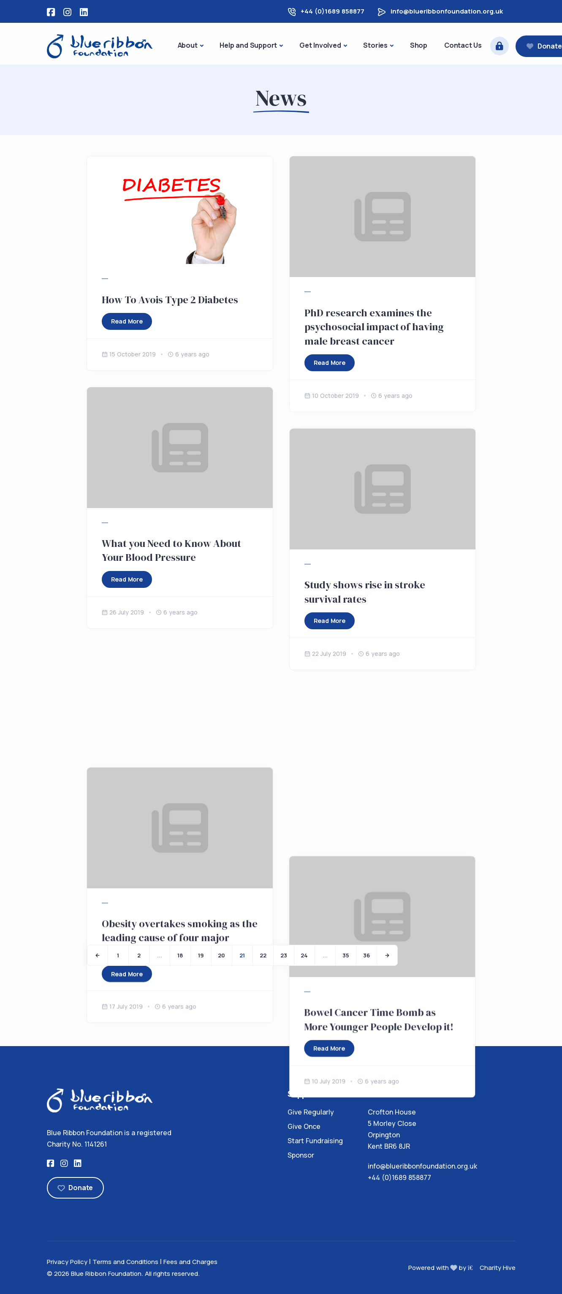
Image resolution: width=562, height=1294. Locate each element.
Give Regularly (311, 1112)
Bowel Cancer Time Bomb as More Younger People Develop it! (379, 850)
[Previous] (97, 955)
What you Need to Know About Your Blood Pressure (171, 550)
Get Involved (320, 45)
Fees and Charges (190, 1261)
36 (366, 955)
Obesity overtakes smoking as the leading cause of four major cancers (180, 815)
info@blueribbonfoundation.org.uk (447, 11)
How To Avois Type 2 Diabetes (170, 300)
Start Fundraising (315, 1140)
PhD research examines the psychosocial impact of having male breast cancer (374, 327)
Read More (127, 321)
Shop (418, 45)
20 (221, 955)
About (188, 45)
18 (180, 955)
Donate (75, 1187)
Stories (375, 45)
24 (304, 955)
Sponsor (301, 1155)
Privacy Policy (67, 1261)
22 (263, 955)
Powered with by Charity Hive (462, 1267)
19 (201, 955)
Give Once (304, 1126)
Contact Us (463, 45)
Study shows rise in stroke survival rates (364, 592)
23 (283, 955)
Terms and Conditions (125, 1261)
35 (345, 955)
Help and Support (248, 45)
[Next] (387, 955)
